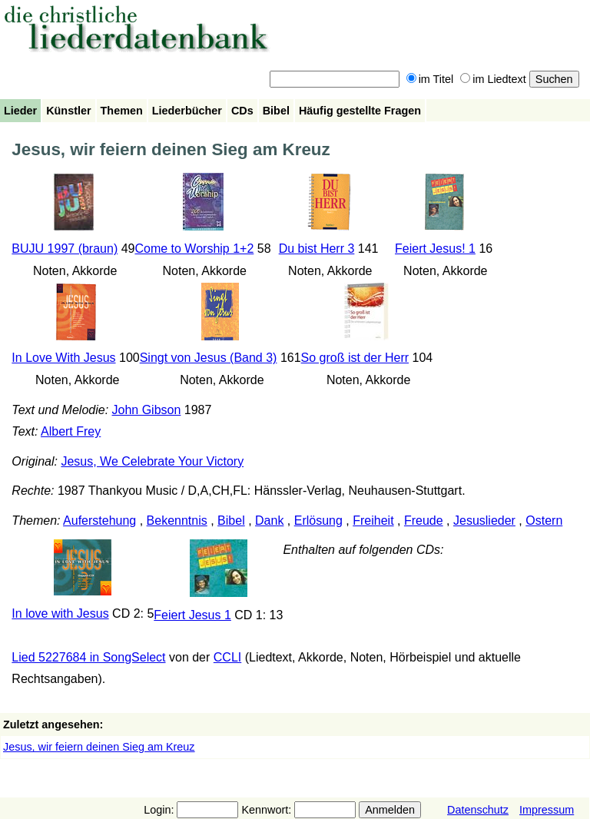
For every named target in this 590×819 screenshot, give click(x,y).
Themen (122, 110)
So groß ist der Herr (355, 357)
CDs (242, 110)
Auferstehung (99, 520)
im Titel (430, 79)
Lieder (20, 110)
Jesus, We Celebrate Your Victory (152, 461)
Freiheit (373, 520)
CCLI (227, 657)
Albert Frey (71, 431)
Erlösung (318, 520)
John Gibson (146, 409)
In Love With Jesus (63, 357)
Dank (269, 520)
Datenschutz (478, 810)
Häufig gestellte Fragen (360, 110)
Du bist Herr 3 (317, 248)
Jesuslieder (484, 520)
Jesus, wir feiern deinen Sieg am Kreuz (99, 747)
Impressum (546, 810)
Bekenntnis (177, 520)
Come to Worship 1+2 (194, 248)
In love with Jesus (60, 613)
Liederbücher (187, 110)
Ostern (543, 520)
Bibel (276, 110)
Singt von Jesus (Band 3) (208, 357)
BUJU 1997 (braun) (65, 248)
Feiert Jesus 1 (192, 615)
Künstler (68, 110)
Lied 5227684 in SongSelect (88, 657)
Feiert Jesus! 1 (435, 248)
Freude (423, 520)
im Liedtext (493, 79)
